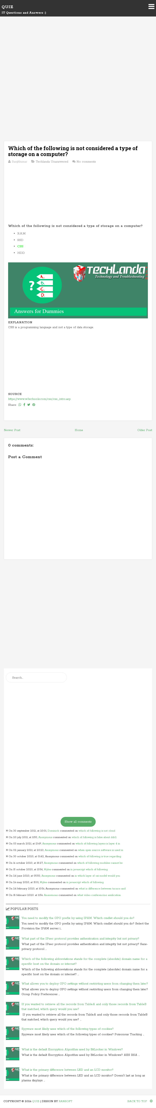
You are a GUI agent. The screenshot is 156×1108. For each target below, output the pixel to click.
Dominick (53, 831)
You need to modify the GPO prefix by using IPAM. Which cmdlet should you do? (78, 918)
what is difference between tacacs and (102, 888)
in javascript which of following (89, 869)
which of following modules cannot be (99, 863)
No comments (86, 162)
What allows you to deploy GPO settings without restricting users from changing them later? (85, 984)
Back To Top (140, 1101)
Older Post (144, 430)
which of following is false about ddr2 (94, 837)
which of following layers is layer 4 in (98, 843)
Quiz (7, 7)
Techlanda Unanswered (52, 162)
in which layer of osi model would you (97, 876)
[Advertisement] (78, 55)
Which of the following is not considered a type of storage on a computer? (73, 151)
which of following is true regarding (99, 856)
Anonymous (45, 837)
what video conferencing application (99, 895)
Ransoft (65, 1101)
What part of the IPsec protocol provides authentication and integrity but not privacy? (80, 939)
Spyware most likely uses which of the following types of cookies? (68, 1029)
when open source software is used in (100, 850)
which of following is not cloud (97, 831)
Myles (47, 869)
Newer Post (12, 430)
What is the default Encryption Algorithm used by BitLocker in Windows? (72, 1049)
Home (79, 430)
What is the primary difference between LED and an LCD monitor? (67, 1070)
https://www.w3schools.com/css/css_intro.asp (39, 399)
